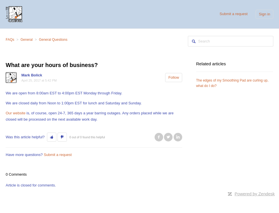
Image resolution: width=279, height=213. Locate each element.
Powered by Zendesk (255, 193)
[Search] (230, 41)
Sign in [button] (264, 14)
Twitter (168, 137)
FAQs (10, 40)
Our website (15, 113)
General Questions (53, 40)
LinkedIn (178, 137)
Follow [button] (173, 77)
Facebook (159, 137)
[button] (51, 137)
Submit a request (233, 14)
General (26, 40)
